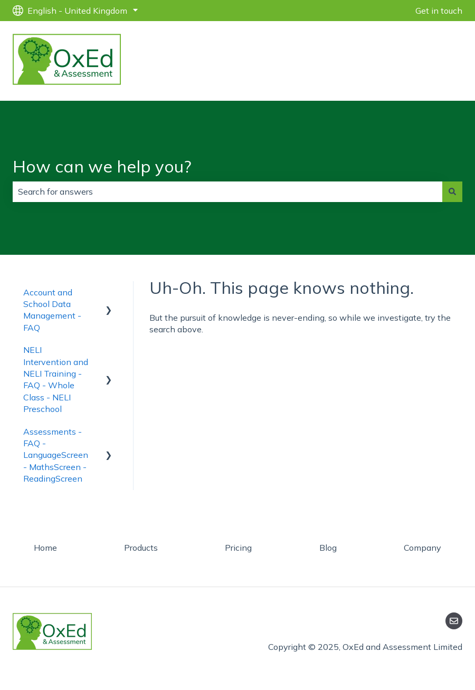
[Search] (452, 191)
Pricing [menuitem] (238, 547)
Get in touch (438, 10)
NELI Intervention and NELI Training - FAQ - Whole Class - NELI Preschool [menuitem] (55, 379)
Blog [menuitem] (328, 547)
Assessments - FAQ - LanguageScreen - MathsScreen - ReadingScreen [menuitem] (55, 455)
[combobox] (227, 191)
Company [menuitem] (422, 547)
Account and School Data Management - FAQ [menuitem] (52, 310)
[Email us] (453, 620)
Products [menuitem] (141, 547)
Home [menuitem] (45, 547)
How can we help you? (102, 166)
